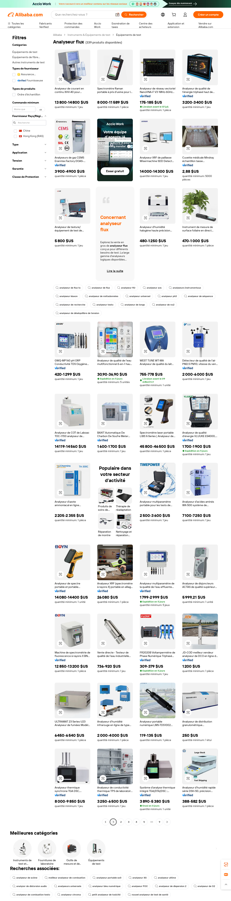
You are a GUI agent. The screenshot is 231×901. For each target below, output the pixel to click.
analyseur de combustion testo (31, 894)
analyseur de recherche (70, 304)
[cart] (174, 15)
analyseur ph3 (167, 296)
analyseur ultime (165, 877)
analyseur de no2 (163, 304)
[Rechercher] (133, 15)
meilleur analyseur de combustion (65, 877)
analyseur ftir (126, 287)
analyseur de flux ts (68, 287)
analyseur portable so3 (107, 877)
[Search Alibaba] (83, 15)
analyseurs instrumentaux (185, 287)
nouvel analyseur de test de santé (148, 894)
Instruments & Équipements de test (89, 34)
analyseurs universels (67, 886)
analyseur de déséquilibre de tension (77, 313)
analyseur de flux (99, 287)
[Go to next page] (167, 821)
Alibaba (57, 34)
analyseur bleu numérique (105, 886)
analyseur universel (138, 296)
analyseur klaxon (67, 296)
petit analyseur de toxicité (104, 894)
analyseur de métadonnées (101, 296)
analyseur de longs (133, 304)
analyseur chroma (69, 894)
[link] (226, 864)
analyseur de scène (25, 877)
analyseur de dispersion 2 (170, 886)
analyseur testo (103, 304)
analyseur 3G (138, 877)
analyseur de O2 (204, 886)
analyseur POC (138, 886)
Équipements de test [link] (128, 34)
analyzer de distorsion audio (30, 886)
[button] (117, 14)
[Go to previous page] (105, 821)
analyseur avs (152, 287)
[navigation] (29, 429)
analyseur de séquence (198, 296)
